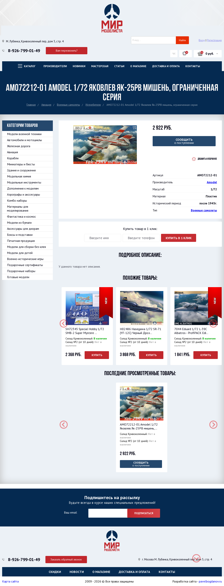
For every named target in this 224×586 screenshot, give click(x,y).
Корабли (13, 158)
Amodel (212, 182)
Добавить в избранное (207, 159)
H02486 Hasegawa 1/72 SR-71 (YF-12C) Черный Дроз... (140, 331)
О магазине (138, 66)
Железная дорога (18, 146)
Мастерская (99, 66)
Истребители (93, 104)
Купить (97, 355)
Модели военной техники (24, 134)
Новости (77, 571)
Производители (55, 66)
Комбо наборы (17, 200)
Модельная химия (19, 176)
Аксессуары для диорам (23, 229)
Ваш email (70, 512)
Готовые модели (18, 277)
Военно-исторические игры (25, 259)
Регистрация (214, 40)
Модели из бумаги (19, 222)
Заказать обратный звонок (66, 559)
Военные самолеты (68, 104)
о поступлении (184, 141)
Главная (31, 104)
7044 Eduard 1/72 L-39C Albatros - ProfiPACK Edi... (191, 331)
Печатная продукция (21, 241)
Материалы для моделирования (17, 208)
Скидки (55, 571)
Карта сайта (10, 581)
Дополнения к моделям (23, 188)
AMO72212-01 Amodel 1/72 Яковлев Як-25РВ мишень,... (139, 426)
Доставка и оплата (166, 66)
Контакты (192, 66)
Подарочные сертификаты (25, 265)
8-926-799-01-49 (24, 50)
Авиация (46, 104)
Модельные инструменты (24, 182)
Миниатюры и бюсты (21, 164)
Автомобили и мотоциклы (24, 140)
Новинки (79, 66)
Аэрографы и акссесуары (23, 194)
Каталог (29, 66)
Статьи (119, 66)
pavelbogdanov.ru (210, 581)
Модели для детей (20, 253)
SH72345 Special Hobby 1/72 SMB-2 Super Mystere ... (85, 331)
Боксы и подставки (20, 235)
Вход (202, 40)
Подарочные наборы (21, 271)
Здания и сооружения (21, 170)
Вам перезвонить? (67, 50)
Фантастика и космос (21, 216)
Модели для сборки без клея (26, 247)
